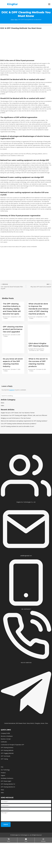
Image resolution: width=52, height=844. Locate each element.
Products (3, 772)
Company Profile (5, 733)
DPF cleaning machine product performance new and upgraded (13, 329)
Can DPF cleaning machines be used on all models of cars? (17, 426)
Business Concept (6, 739)
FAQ (2, 767)
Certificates (4, 742)
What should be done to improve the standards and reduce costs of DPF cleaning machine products (38, 309)
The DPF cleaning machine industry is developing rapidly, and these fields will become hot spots (12, 309)
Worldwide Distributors (7, 778)
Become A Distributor (7, 736)
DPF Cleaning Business (7, 747)
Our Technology (5, 770)
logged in (11, 390)
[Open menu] (49, 4)
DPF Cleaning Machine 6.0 (8, 787)
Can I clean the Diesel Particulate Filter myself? (13, 286)
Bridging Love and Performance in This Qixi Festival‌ (15, 418)
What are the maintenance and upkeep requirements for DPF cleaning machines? (24, 421)
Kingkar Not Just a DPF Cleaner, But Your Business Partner (18, 412)
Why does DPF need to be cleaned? (39, 285)
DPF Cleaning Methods (7, 750)
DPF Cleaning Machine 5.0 (8, 784)
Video (2, 405)
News (6, 318)
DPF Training (4, 759)
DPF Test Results (5, 756)
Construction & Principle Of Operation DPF (12, 744)
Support (3, 775)
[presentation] (39, 333)
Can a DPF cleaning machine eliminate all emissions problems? (18, 423)
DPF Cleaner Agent (6, 781)
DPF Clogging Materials (7, 753)
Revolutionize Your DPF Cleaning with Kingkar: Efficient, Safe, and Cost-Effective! (24, 415)
